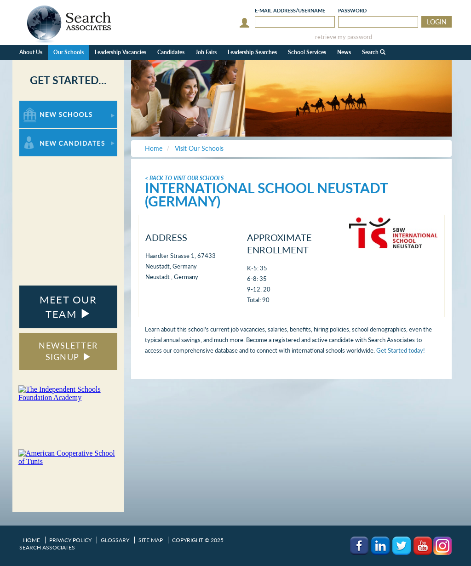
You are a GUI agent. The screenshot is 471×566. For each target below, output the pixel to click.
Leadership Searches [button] (252, 52)
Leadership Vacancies (120, 52)
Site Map (150, 540)
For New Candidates (48, 133)
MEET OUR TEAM (68, 306)
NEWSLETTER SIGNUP (68, 351)
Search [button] (373, 52)
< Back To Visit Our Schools (184, 178)
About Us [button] (30, 52)
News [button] (344, 52)
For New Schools (43, 105)
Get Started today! (400, 350)
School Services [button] (307, 52)
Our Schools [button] (68, 52)
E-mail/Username (290, 10)
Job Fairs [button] (206, 52)
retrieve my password (343, 37)
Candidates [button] (170, 52)
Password (352, 10)
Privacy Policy (70, 540)
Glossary (115, 540)
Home (31, 540)
